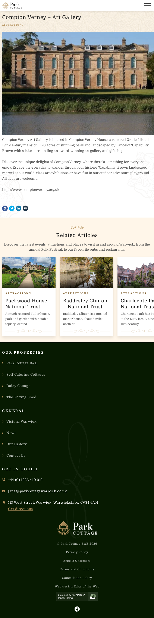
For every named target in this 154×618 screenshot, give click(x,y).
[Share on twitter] (12, 208)
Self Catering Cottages (25, 375)
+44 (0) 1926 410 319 (25, 480)
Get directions (20, 509)
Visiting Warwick (21, 422)
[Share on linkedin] (18, 208)
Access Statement (77, 560)
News (11, 433)
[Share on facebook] (5, 208)
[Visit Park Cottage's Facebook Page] (77, 609)
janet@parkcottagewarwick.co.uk (37, 491)
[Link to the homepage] (12, 5)
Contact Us (15, 456)
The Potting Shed (21, 397)
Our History (16, 444)
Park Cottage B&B (21, 363)
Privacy (61, 598)
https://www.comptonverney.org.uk (30, 190)
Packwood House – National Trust (28, 303)
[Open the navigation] (147, 5)
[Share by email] (25, 208)
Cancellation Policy (77, 578)
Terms (70, 598)
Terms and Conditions (77, 569)
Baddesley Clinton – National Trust (85, 303)
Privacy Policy (77, 552)
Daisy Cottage (18, 386)
